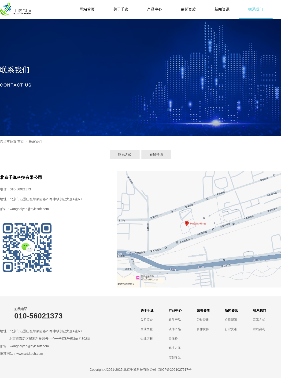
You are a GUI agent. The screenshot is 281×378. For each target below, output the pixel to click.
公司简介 (146, 319)
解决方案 (175, 348)
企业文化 (146, 329)
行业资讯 (231, 329)
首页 (20, 141)
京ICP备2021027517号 (175, 369)
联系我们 (255, 9)
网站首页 (87, 9)
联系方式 (124, 154)
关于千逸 (120, 9)
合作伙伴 (203, 329)
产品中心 (154, 9)
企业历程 (146, 338)
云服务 (173, 338)
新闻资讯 (221, 9)
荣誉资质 (188, 9)
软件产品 (175, 319)
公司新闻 (231, 319)
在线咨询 (156, 154)
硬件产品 (175, 329)
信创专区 (175, 357)
